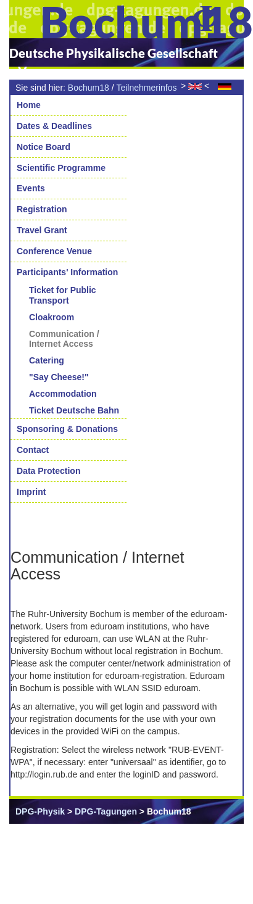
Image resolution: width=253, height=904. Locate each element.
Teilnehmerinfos (146, 88)
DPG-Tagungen (106, 811)
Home (29, 105)
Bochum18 (88, 88)
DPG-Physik (40, 811)
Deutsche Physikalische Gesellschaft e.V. (113, 62)
